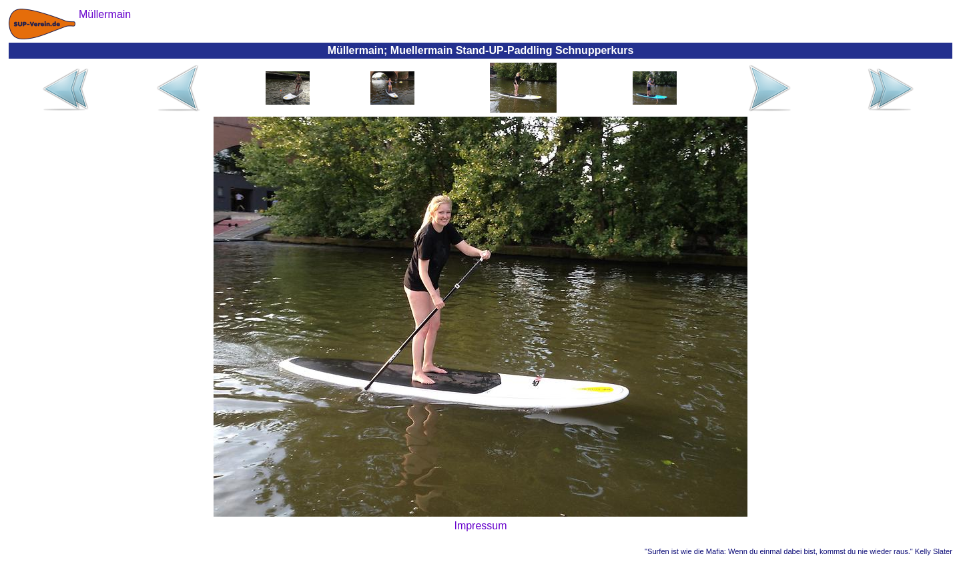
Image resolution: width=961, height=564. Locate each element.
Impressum (480, 525)
